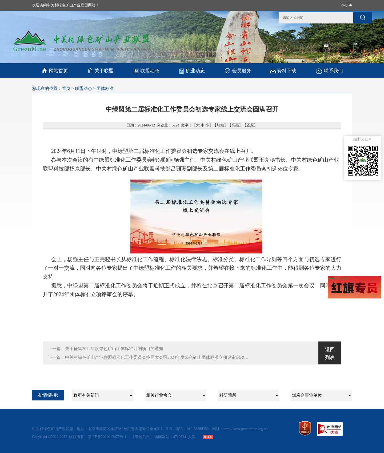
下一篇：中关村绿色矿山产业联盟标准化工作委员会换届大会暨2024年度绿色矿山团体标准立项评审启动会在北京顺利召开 (148, 357)
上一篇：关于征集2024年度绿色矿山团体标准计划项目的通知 (105, 348)
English (346, 5)
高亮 (235, 125)
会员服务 (237, 70)
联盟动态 (146, 70)
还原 (250, 125)
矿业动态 (192, 70)
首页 (66, 88)
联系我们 (329, 70)
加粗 (220, 125)
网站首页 (55, 71)
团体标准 (105, 88)
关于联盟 (101, 70)
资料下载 (283, 70)
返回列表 (330, 353)
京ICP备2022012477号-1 (107, 437)
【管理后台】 (142, 437)
